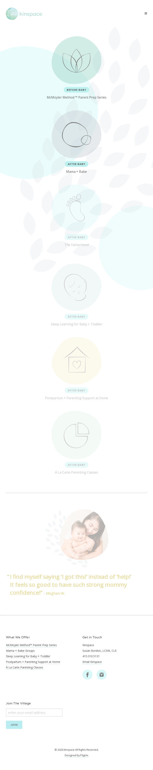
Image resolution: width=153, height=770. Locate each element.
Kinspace (69, 749)
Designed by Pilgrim (76, 755)
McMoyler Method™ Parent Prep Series (31, 645)
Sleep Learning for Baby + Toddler (76, 295)
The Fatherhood (76, 216)
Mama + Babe (76, 142)
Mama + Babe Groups (20, 651)
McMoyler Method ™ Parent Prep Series (76, 68)
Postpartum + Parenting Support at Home (76, 368)
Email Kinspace (92, 662)
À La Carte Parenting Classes (24, 667)
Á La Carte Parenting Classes (76, 443)
